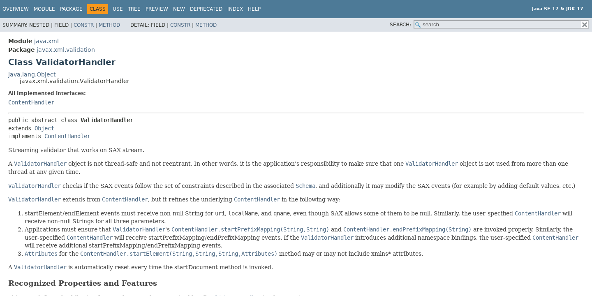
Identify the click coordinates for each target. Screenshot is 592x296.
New (179, 9)
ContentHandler (31, 102)
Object (44, 128)
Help (254, 9)
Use (118, 9)
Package (71, 9)
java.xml (46, 41)
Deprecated (206, 9)
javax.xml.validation (66, 49)
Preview (157, 9)
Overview (15, 9)
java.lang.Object (32, 74)
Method (109, 25)
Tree (134, 9)
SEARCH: (400, 25)
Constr (84, 25)
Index (235, 9)
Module (44, 9)
